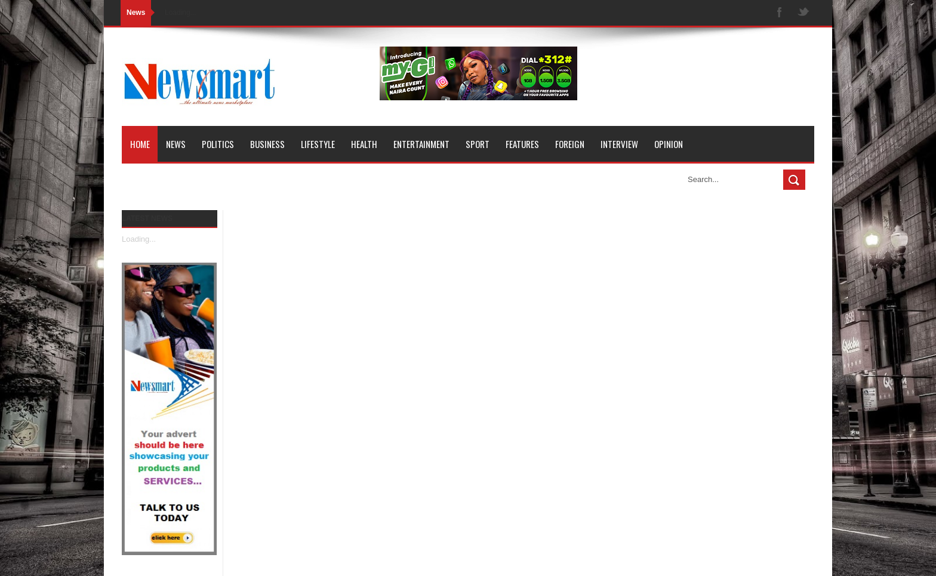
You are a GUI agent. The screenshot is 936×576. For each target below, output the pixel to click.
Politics (218, 143)
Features (522, 143)
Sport (477, 143)
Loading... (139, 239)
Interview (619, 143)
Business (267, 143)
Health (364, 143)
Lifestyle (318, 143)
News (176, 143)
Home (140, 143)
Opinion (668, 143)
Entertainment (421, 143)
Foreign (569, 143)
